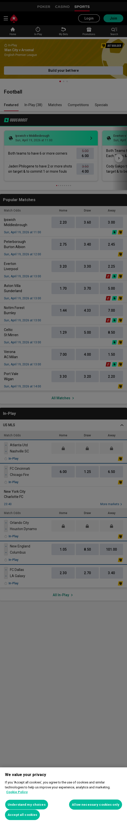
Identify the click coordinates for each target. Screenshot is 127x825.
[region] (63, 796)
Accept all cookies (22, 815)
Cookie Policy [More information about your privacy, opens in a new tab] (17, 792)
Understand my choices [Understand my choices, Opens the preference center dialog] (27, 804)
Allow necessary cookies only (95, 804)
